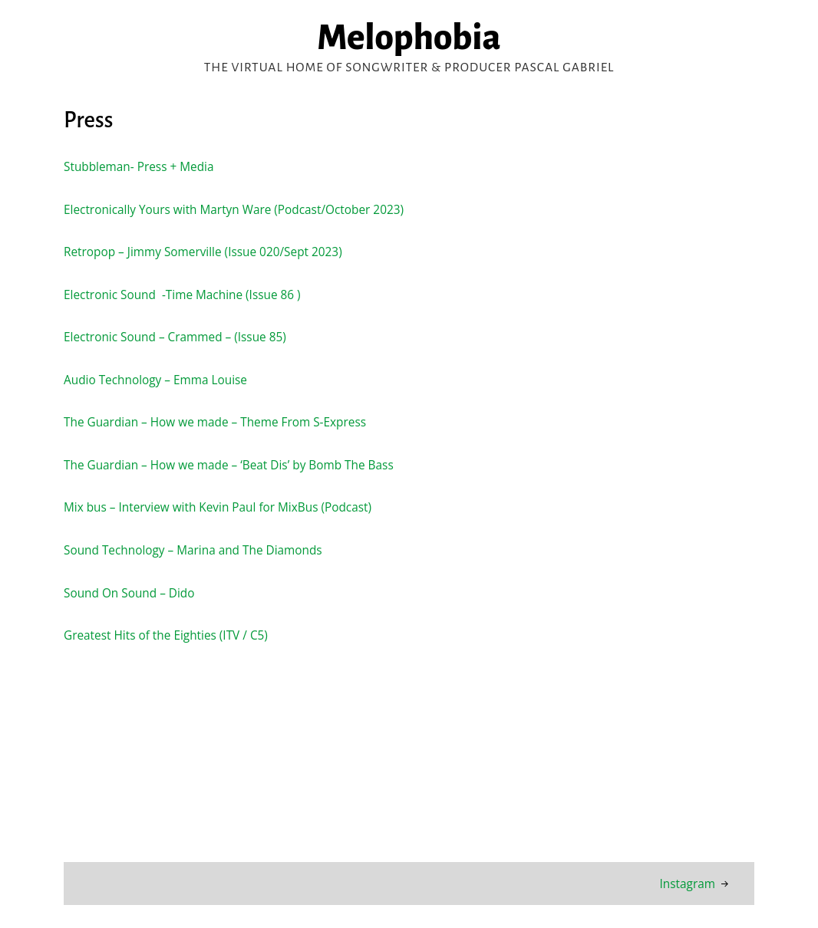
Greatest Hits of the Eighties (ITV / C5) (168, 635)
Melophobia (409, 37)
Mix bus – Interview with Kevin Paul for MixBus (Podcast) (219, 507)
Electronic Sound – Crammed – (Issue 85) (176, 336)
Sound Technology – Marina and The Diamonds (194, 549)
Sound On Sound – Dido (130, 592)
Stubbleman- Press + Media (139, 166)
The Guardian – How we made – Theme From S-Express (216, 421)
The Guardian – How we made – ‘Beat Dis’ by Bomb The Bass (230, 464)
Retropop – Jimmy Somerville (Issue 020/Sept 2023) (204, 251)
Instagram (687, 883)
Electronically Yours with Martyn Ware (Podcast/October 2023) (235, 209)
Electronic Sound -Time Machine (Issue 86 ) (183, 294)
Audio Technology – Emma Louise (156, 379)
